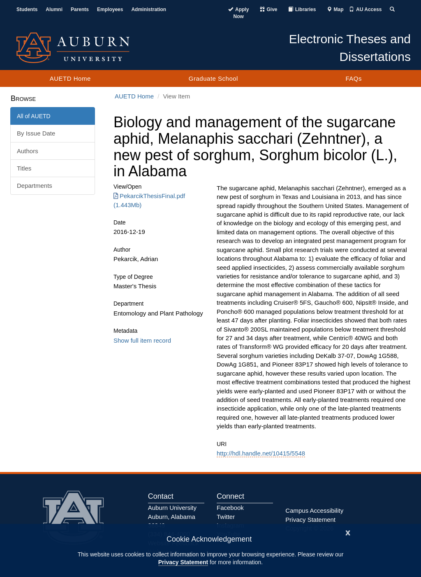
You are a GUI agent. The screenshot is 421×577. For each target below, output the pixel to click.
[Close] (347, 532)
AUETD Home (70, 78)
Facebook (230, 507)
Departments (34, 185)
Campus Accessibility (314, 510)
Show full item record (142, 340)
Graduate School (213, 78)
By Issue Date (36, 133)
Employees (110, 9)
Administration (148, 9)
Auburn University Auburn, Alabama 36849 (172, 516)
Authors (27, 150)
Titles (24, 168)
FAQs (353, 78)
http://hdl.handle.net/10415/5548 (261, 453)
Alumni (54, 9)
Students (26, 9)
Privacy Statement (183, 562)
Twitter (226, 516)
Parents (80, 9)
